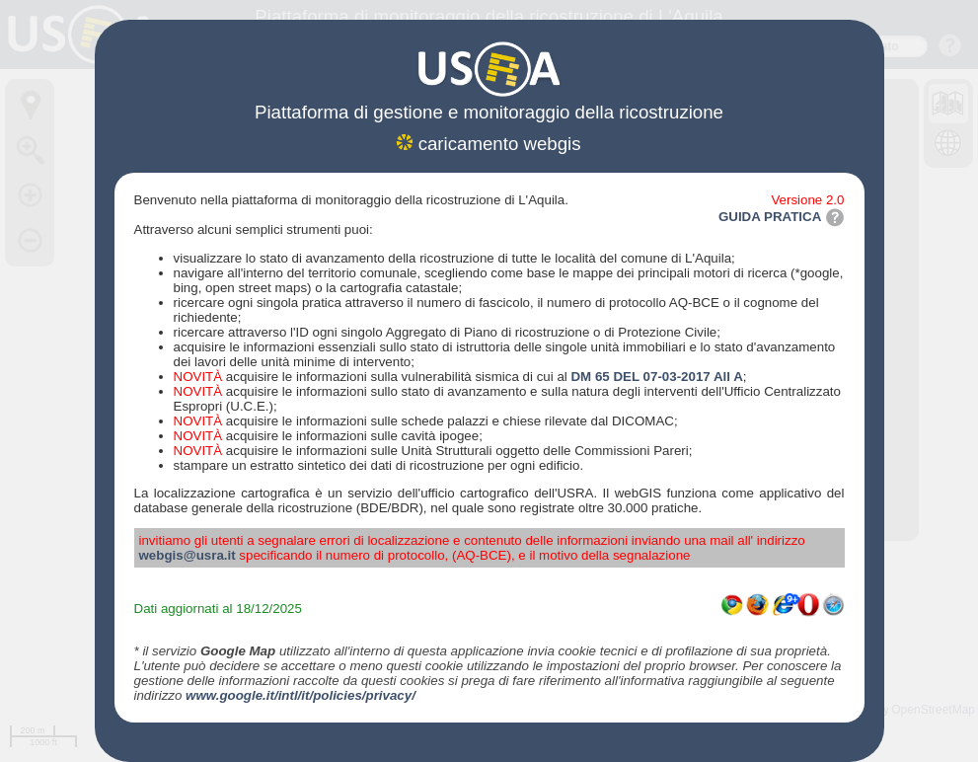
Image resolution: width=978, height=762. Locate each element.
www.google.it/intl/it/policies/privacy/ (300, 695)
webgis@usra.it (187, 555)
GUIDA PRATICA (781, 216)
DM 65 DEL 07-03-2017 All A (656, 376)
